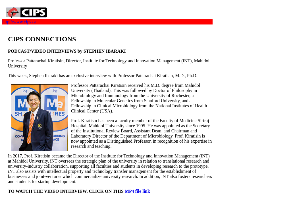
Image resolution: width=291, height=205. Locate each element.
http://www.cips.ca (19, 21)
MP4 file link (137, 191)
